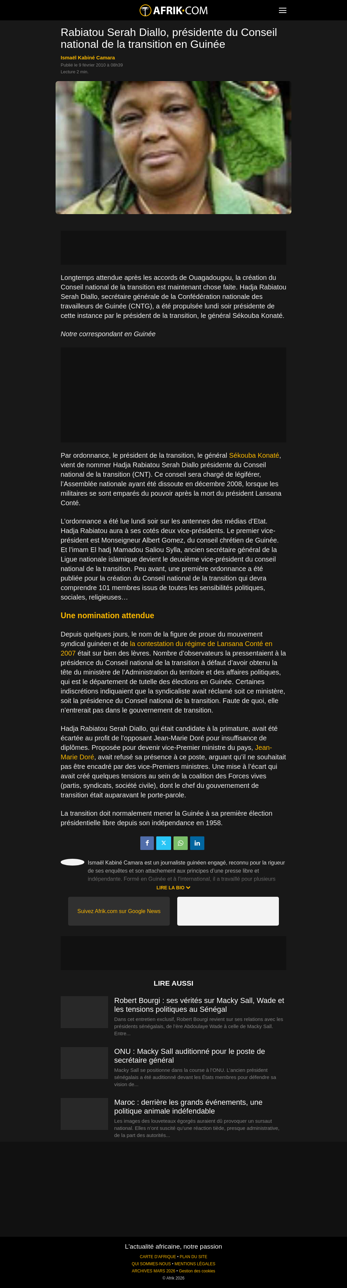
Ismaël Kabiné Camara (88, 57)
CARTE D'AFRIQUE (158, 1256)
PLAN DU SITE (193, 1256)
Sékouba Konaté (254, 455)
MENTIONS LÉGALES (195, 1264)
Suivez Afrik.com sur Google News (118, 911)
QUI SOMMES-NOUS (151, 1264)
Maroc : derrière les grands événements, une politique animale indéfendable (188, 1106)
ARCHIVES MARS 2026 (153, 1271)
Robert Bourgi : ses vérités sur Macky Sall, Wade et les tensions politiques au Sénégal (199, 1005)
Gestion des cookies (197, 1271)
